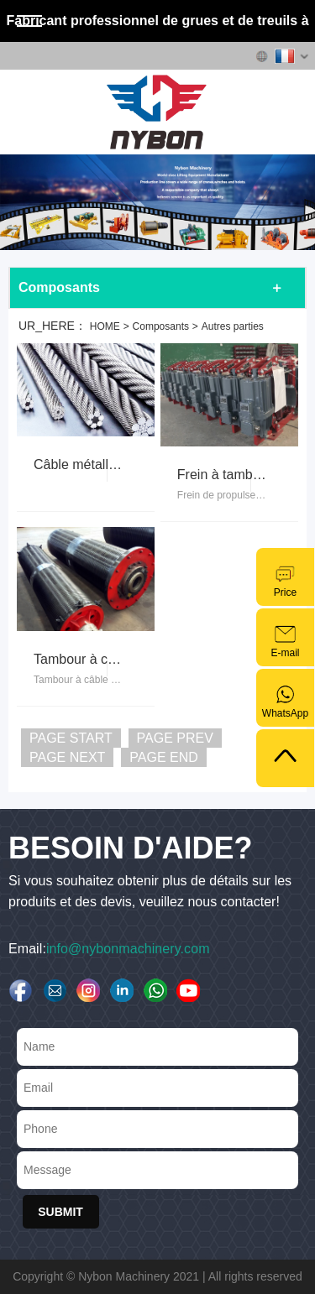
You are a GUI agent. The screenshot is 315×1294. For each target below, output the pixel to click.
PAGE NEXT (67, 757)
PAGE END (163, 757)
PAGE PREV (175, 738)
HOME (105, 326)
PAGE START (71, 738)
